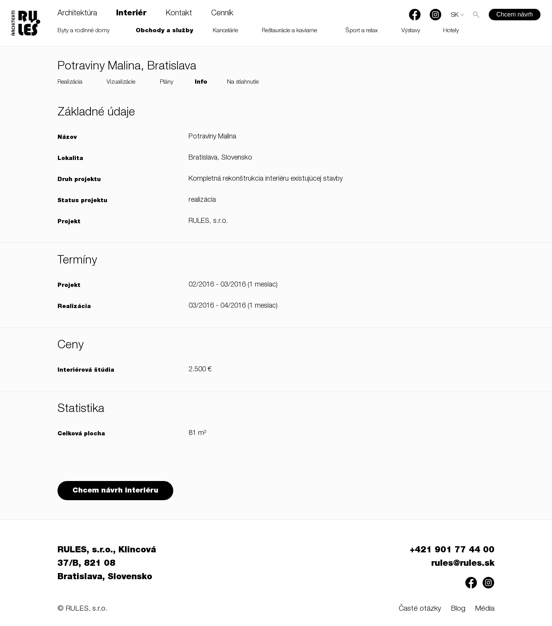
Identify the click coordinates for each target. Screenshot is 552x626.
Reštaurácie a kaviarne (289, 31)
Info (201, 82)
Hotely (451, 31)
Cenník (222, 14)
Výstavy (410, 31)
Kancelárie (225, 31)
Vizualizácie (121, 82)
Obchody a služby (164, 31)
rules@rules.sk (463, 564)
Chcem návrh (514, 14)
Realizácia (70, 82)
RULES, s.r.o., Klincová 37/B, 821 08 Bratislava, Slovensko (107, 564)
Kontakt (179, 14)
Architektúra (77, 14)
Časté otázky (420, 609)
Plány (166, 82)
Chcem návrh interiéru (115, 490)
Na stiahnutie (243, 82)
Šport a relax (362, 31)
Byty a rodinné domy (84, 31)
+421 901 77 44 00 (452, 550)
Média (485, 609)
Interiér (131, 14)
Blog (458, 609)
